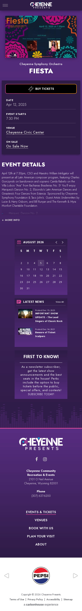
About (41, 545)
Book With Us (41, 529)
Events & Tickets (41, 512)
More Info (12, 220)
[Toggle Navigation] (5, 6)
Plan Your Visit (41, 537)
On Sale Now (17, 146)
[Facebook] (36, 459)
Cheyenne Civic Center (25, 132)
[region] (41, 267)
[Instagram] (45, 459)
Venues (41, 520)
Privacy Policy (35, 599)
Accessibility (53, 599)
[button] (56, 242)
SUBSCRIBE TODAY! (41, 394)
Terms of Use (17, 599)
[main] (41, 222)
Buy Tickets (41, 89)
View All (60, 301)
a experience (41, 604)
